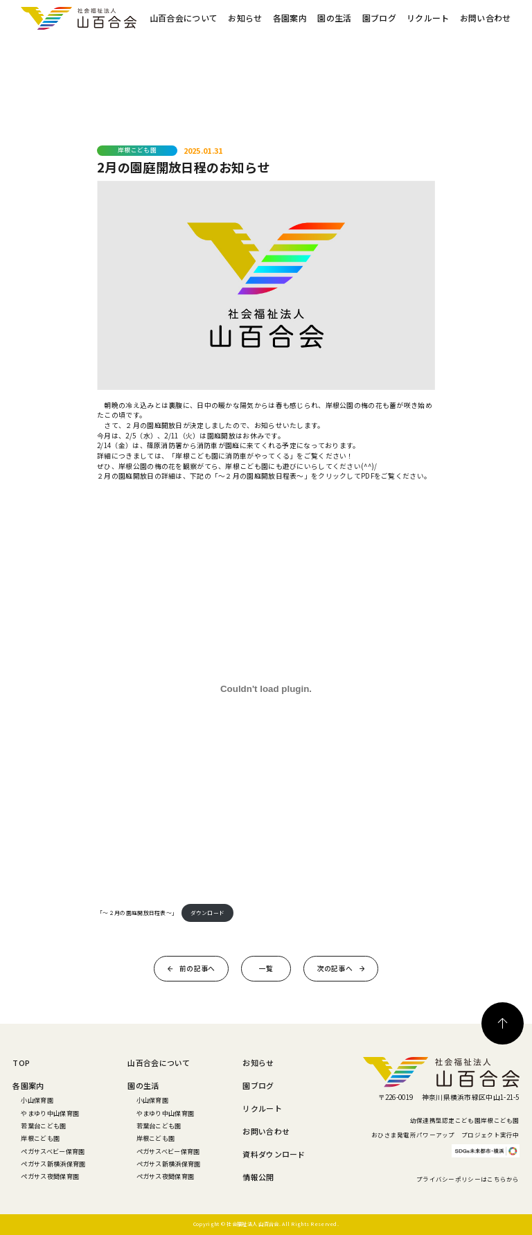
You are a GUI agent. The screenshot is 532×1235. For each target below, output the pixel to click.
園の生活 (334, 18)
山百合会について (184, 18)
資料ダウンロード (273, 1154)
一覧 (266, 968)
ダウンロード (207, 912)
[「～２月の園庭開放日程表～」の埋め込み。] (266, 689)
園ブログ (379, 18)
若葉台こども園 (43, 1125)
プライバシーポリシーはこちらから (468, 1179)
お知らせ (245, 18)
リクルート (428, 18)
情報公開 (258, 1176)
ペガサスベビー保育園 (53, 1151)
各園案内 (290, 18)
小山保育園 (37, 1100)
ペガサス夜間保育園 (50, 1176)
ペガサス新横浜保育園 (53, 1164)
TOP (21, 1062)
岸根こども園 (40, 1138)
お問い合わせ (485, 18)
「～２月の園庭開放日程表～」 (137, 912)
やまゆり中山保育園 (50, 1113)
